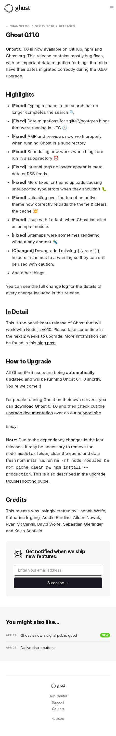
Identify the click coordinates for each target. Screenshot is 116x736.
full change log (53, 286)
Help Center (58, 696)
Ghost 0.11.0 (17, 49)
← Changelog (18, 26)
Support (58, 702)
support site (89, 412)
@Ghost (58, 709)
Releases (67, 26)
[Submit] (58, 582)
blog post (47, 342)
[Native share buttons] (58, 648)
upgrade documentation (29, 412)
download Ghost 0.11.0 (36, 406)
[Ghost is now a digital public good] (58, 635)
